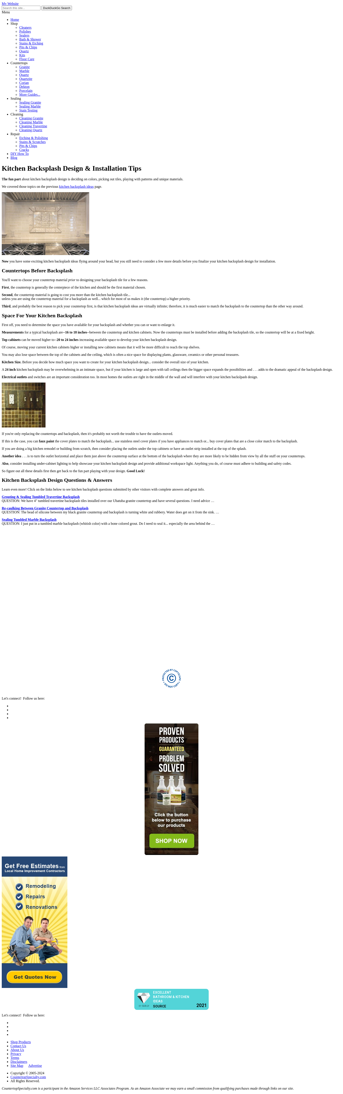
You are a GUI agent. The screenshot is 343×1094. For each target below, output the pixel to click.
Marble (24, 71)
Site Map (16, 1065)
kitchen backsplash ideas (76, 186)
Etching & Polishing (33, 138)
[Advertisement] (133, 595)
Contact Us (18, 1046)
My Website (10, 3)
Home (14, 19)
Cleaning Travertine (33, 126)
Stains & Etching (31, 43)
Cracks (24, 150)
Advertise (35, 1065)
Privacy (15, 1054)
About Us (17, 1050)
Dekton (24, 87)
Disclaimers (18, 1062)
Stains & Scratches (32, 142)
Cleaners (25, 27)
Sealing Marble (30, 106)
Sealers (24, 35)
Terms (14, 1058)
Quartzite (25, 79)
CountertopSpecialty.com (28, 1077)
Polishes (25, 31)
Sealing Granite (30, 102)
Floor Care (26, 59)
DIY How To (19, 154)
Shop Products (20, 1042)
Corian (24, 83)
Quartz (24, 51)
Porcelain (25, 90)
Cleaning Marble (31, 122)
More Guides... (29, 94)
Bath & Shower (30, 39)
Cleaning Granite (31, 118)
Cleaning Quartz (30, 130)
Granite (24, 67)
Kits (22, 55)
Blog (13, 158)
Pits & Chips (28, 47)
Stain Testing (28, 110)
